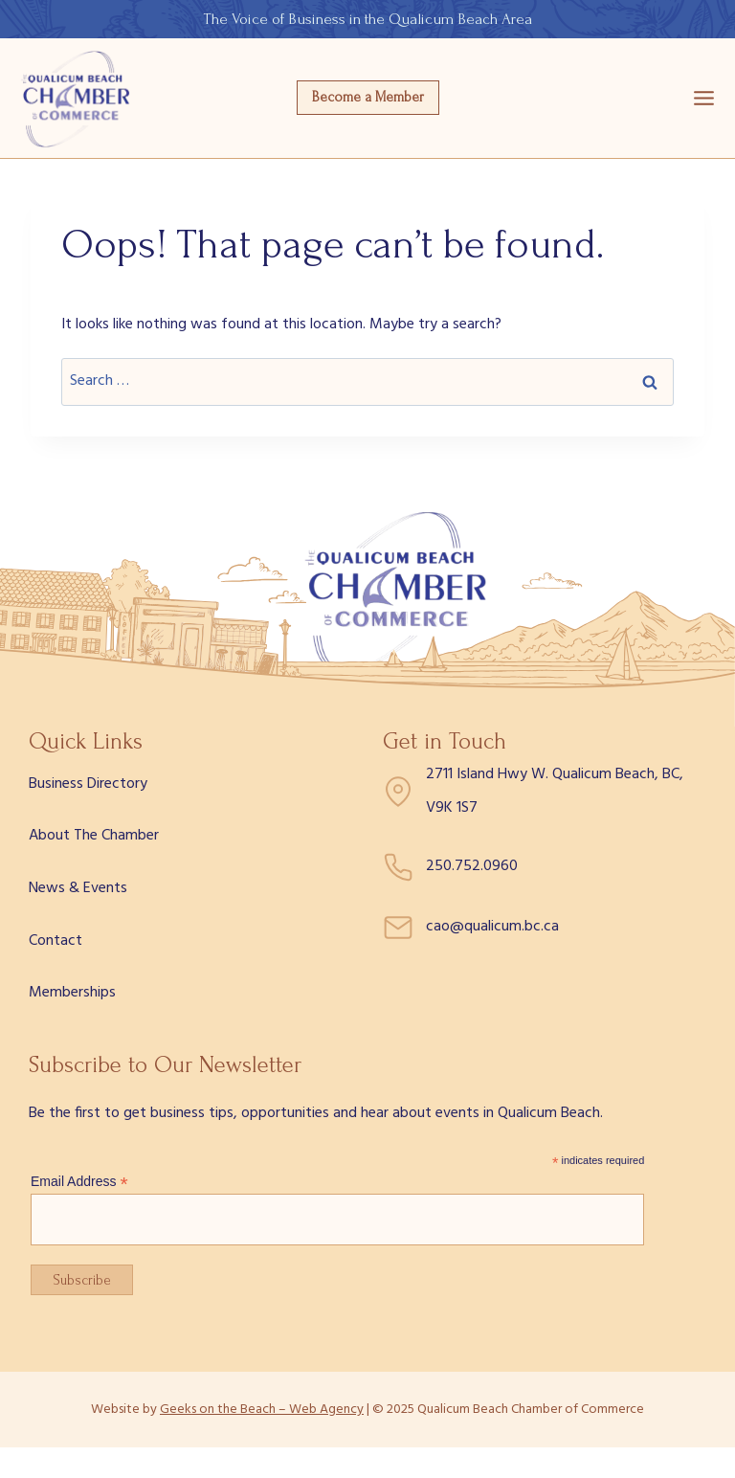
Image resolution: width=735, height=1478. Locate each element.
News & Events (78, 888)
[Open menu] (704, 97)
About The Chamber (94, 835)
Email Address (79, 1182)
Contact (55, 941)
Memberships (72, 992)
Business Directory (88, 784)
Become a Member (368, 97)
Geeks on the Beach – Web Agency (262, 1410)
